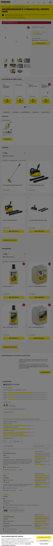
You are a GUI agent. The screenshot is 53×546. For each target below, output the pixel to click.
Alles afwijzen (44, 540)
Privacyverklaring (6, 545)
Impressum (12, 545)
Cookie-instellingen (44, 543)
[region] (26, 540)
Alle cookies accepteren (44, 537)
